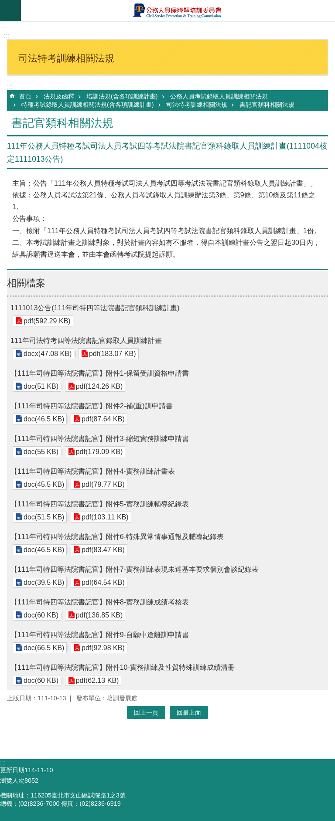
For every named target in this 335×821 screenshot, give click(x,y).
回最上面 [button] (189, 712)
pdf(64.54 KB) (103, 582)
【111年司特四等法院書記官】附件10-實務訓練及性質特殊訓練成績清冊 (122, 667)
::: (3, 25)
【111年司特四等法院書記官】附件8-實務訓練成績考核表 (99, 602)
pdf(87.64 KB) (103, 419)
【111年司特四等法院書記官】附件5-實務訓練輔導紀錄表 (99, 504)
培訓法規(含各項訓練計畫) (122, 96)
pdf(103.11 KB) (105, 517)
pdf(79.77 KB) (103, 484)
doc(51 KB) (41, 386)
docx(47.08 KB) (48, 353)
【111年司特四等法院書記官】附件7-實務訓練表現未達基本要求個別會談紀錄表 (134, 569)
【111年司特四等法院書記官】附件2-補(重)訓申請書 (91, 406)
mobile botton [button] (10, 10)
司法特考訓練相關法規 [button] (66, 58)
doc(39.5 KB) (44, 582)
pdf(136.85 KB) (99, 615)
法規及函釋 (59, 96)
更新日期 (12, 770)
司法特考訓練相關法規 (196, 104)
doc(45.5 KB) (44, 484)
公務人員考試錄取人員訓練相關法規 (219, 96)
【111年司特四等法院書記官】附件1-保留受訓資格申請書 (99, 373)
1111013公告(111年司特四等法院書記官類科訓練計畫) (95, 308)
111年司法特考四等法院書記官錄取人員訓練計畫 (86, 340)
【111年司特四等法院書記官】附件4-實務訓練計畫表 (92, 471)
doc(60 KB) (41, 615)
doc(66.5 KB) (44, 647)
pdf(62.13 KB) (97, 680)
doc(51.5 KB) (44, 517)
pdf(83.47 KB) (103, 549)
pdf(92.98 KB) (103, 647)
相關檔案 (26, 283)
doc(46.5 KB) (44, 419)
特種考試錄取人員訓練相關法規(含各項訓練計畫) (87, 104)
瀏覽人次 (12, 780)
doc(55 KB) (41, 451)
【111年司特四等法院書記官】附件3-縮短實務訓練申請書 (99, 438)
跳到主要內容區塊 (4, 4)
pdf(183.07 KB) (112, 353)
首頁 (25, 96)
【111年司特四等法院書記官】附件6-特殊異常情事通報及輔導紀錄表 (117, 536)
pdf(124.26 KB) (99, 386)
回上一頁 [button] (146, 712)
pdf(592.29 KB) (47, 321)
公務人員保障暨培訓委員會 (178, 10)
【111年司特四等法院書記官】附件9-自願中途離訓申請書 (99, 634)
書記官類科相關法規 (266, 104)
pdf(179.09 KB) (99, 451)
